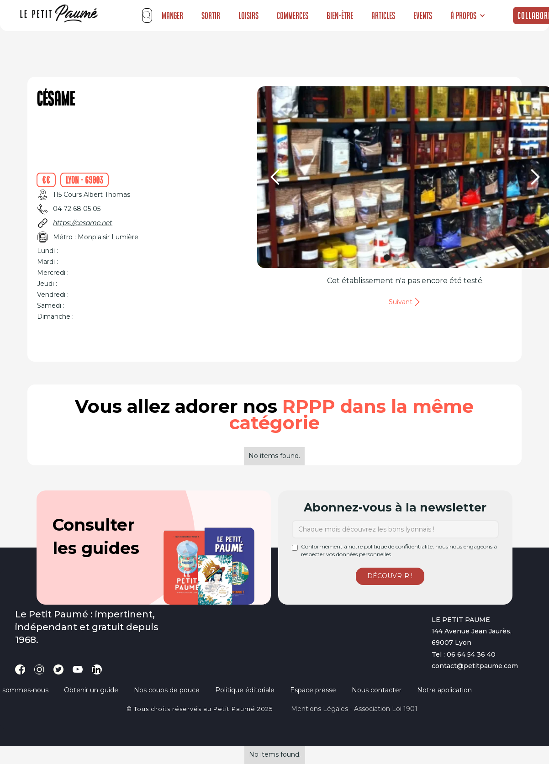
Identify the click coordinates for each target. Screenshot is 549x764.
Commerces (292, 15)
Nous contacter (376, 690)
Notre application (444, 690)
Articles (383, 15)
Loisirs (248, 15)
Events (422, 15)
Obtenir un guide (91, 690)
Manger (172, 15)
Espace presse (313, 690)
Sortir (210, 15)
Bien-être (340, 15)
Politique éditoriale (244, 690)
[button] (468, 15)
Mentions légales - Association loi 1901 (354, 709)
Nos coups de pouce (167, 690)
